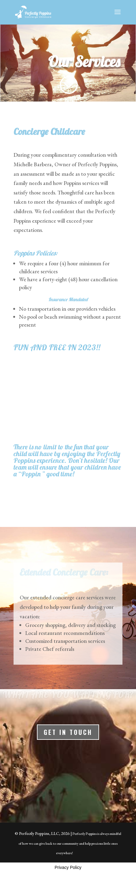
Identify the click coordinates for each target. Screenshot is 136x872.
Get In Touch (68, 732)
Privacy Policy (67, 867)
